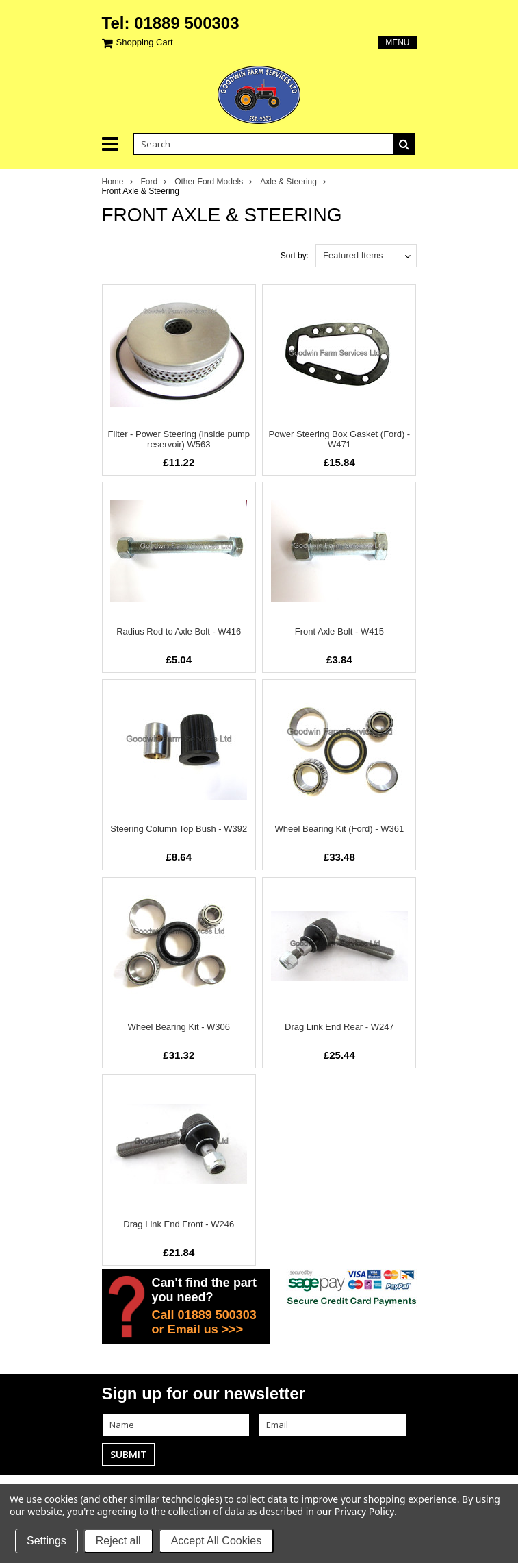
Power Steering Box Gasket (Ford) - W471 (340, 439)
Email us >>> (206, 1329)
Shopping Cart (144, 42)
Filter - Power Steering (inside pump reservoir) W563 (179, 439)
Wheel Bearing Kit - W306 (179, 1027)
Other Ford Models (208, 181)
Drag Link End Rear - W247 (339, 1027)
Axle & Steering (288, 181)
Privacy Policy (364, 1511)
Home (113, 181)
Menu (397, 42)
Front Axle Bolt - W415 (339, 631)
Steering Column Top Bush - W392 (178, 829)
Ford (149, 181)
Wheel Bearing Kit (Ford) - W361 (339, 829)
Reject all (118, 1541)
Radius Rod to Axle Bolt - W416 (178, 631)
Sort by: (295, 255)
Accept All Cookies (216, 1541)
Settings (46, 1541)
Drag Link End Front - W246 (178, 1224)
